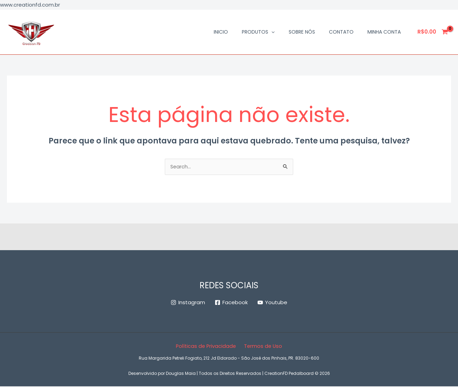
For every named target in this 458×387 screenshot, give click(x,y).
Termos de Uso (262, 346)
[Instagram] (188, 303)
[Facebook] (231, 303)
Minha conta (384, 31)
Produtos (258, 31)
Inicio (221, 31)
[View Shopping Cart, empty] (433, 32)
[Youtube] (272, 303)
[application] (271, 31)
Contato (341, 31)
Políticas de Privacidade (207, 346)
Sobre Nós (302, 31)
